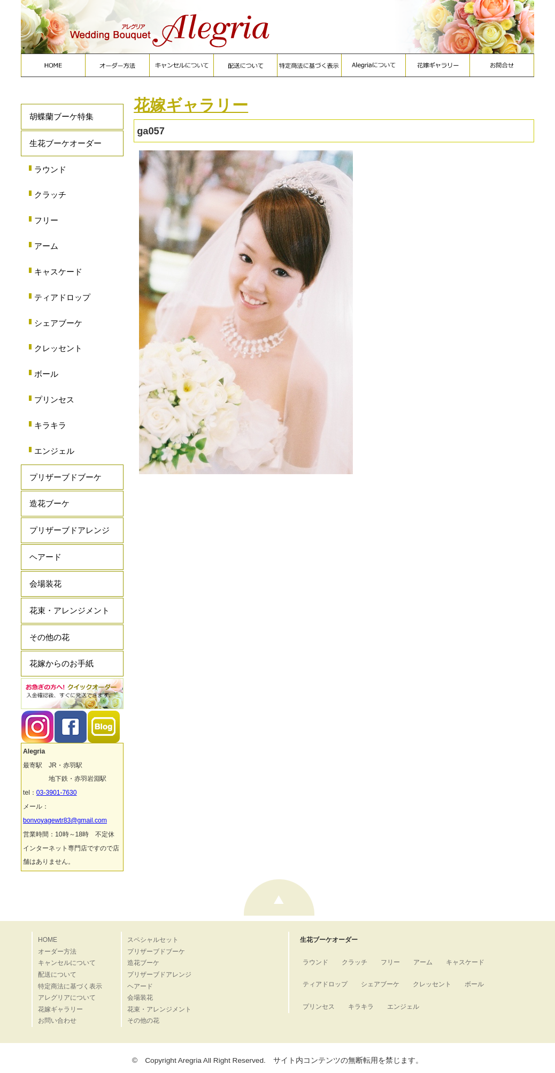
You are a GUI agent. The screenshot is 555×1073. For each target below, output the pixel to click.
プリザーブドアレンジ (69, 530)
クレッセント (58, 348)
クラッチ (50, 194)
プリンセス (54, 399)
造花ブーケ (49, 503)
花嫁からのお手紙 (61, 663)
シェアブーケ (58, 323)
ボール (46, 373)
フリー (46, 220)
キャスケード (58, 271)
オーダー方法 (57, 951)
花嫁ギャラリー (191, 105)
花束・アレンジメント (69, 610)
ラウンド (50, 169)
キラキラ (50, 425)
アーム (46, 245)
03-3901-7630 (56, 792)
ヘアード (45, 556)
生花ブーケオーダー (65, 143)
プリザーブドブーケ (65, 477)
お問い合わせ (57, 1020)
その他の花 (49, 637)
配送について (57, 974)
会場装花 (45, 583)
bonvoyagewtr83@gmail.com (65, 820)
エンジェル (54, 450)
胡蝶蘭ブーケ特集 (61, 116)
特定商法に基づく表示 (70, 986)
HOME (47, 939)
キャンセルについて (67, 963)
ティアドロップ (62, 297)
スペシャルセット (153, 939)
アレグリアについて (67, 997)
